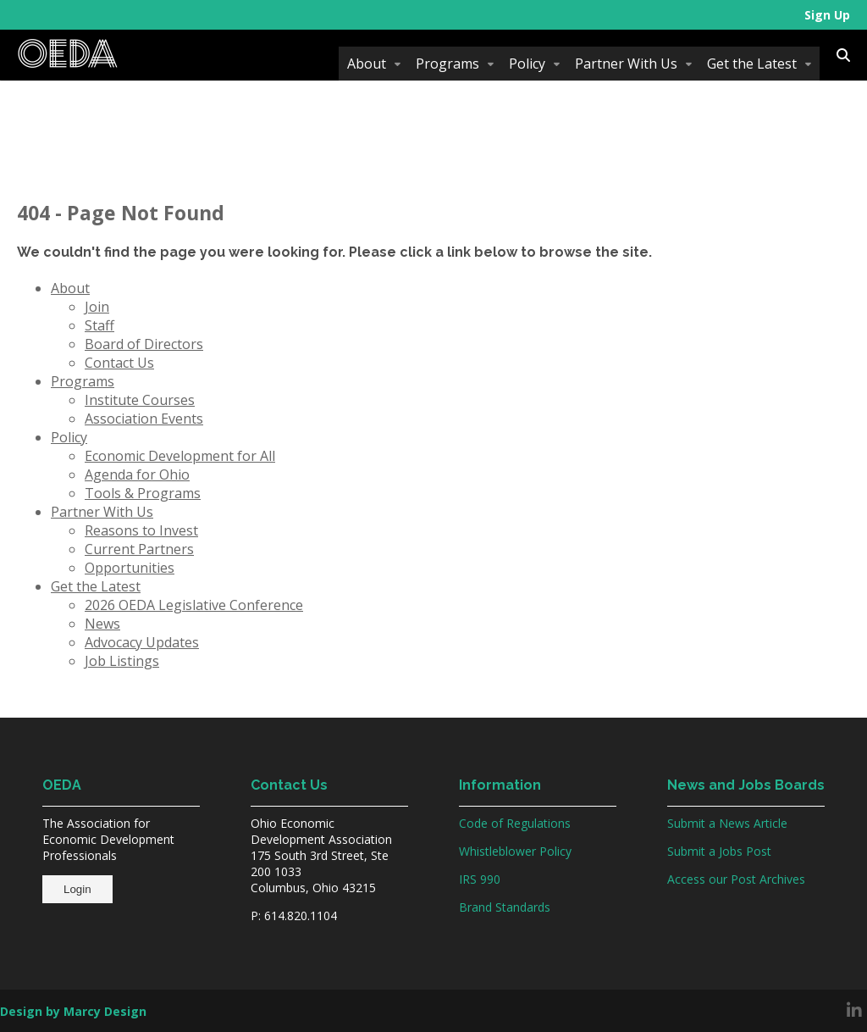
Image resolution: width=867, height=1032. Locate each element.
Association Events (144, 418)
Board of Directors (144, 344)
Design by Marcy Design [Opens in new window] (73, 1011)
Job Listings (122, 661)
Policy (527, 63)
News (102, 623)
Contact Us (119, 362)
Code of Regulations (515, 823)
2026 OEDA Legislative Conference (194, 605)
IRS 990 (479, 879)
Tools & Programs (143, 493)
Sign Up (827, 15)
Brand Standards (504, 907)
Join (97, 306)
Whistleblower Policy (515, 851)
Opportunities (129, 567)
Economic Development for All (180, 456)
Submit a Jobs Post (719, 851)
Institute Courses (140, 400)
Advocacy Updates (142, 642)
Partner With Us (626, 63)
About (366, 63)
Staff (99, 325)
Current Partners (139, 549)
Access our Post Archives (736, 879)
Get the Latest (752, 63)
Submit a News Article (727, 823)
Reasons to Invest (141, 530)
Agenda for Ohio (137, 474)
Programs (447, 63)
